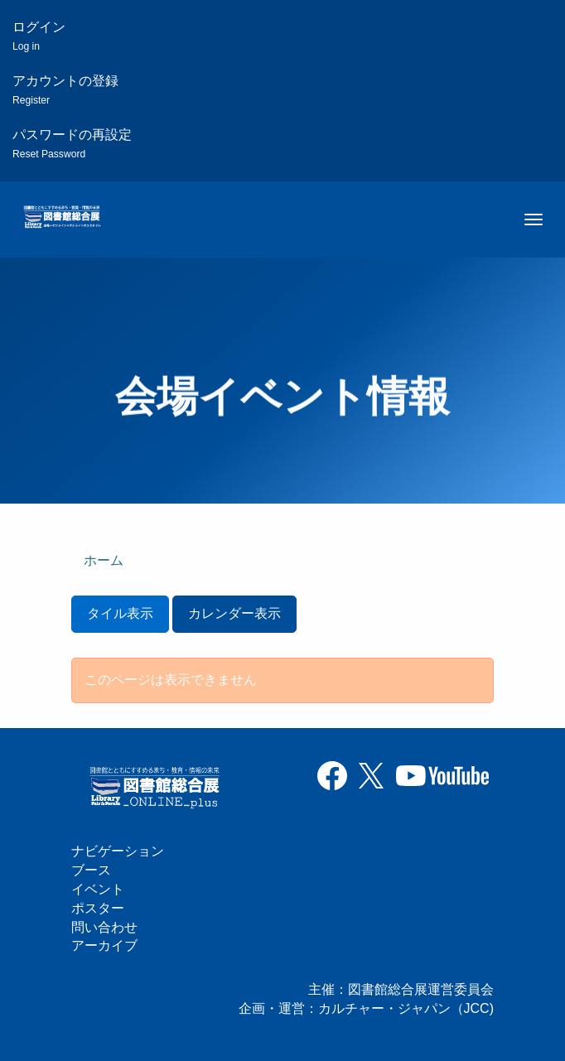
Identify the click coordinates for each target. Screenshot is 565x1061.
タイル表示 (120, 613)
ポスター (97, 908)
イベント (97, 889)
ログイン (38, 36)
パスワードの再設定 (72, 144)
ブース (91, 870)
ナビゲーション (117, 851)
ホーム (103, 560)
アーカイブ (104, 945)
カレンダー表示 (234, 613)
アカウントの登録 (65, 90)
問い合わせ (104, 927)
